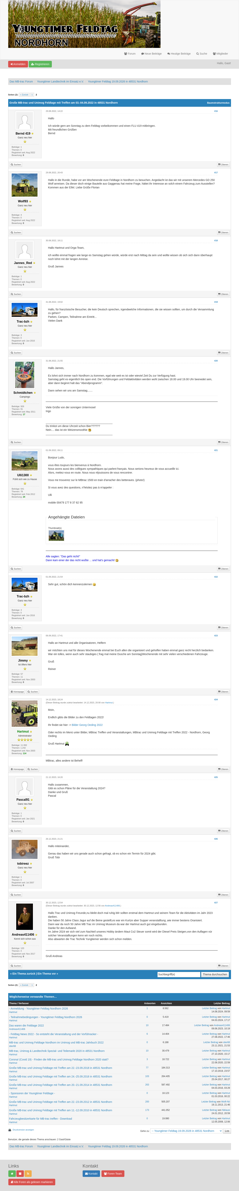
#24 (216, 699)
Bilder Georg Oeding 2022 (87, 724)
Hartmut (109, 702)
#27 (216, 902)
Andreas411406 (112, 906)
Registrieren (40, 64)
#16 (216, 111)
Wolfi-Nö (225, 1101)
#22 (216, 577)
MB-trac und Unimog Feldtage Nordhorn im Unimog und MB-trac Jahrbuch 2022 (56, 1042)
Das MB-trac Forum (21, 81)
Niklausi (226, 1110)
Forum (129, 53)
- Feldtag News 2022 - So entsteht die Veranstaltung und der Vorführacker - (53, 1034)
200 (147, 1101)
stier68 (12, 1046)
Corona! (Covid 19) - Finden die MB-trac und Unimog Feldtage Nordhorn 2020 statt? (59, 1059)
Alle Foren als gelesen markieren (32, 1182)
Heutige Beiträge (179, 53)
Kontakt (91, 1173)
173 (147, 1110)
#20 (216, 361)
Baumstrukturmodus (218, 103)
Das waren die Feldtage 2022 (26, 1025)
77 (147, 1067)
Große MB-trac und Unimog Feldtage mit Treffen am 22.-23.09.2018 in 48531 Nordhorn (60, 1067)
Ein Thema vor (47, 973)
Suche (201, 53)
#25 (216, 777)
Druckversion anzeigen (23, 1130)
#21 (216, 450)
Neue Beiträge (151, 53)
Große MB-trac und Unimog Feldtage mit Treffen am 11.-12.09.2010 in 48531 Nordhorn (60, 1110)
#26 (216, 839)
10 (147, 1025)
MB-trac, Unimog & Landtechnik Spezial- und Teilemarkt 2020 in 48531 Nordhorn (57, 1050)
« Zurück (24, 95)
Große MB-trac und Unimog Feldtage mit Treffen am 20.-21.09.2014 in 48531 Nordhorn (60, 1084)
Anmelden (18, 64)
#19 (216, 302)
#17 (216, 172)
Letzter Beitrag (209, 1008)
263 (147, 1084)
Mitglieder (220, 53)
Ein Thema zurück (23, 973)
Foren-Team (113, 1173)
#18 (216, 240)
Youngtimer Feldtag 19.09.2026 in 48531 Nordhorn (118, 81)
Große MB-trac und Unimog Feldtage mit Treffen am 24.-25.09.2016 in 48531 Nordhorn (60, 1076)
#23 (216, 635)
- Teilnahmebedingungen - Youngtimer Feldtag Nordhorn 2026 (45, 1017)
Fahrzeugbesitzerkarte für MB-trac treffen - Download (40, 1118)
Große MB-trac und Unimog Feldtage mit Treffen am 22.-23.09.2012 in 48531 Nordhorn (60, 1101)
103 (147, 1076)
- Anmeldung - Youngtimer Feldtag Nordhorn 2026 (38, 1008)
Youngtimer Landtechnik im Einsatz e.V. (60, 81)
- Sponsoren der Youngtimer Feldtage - (32, 1093)
